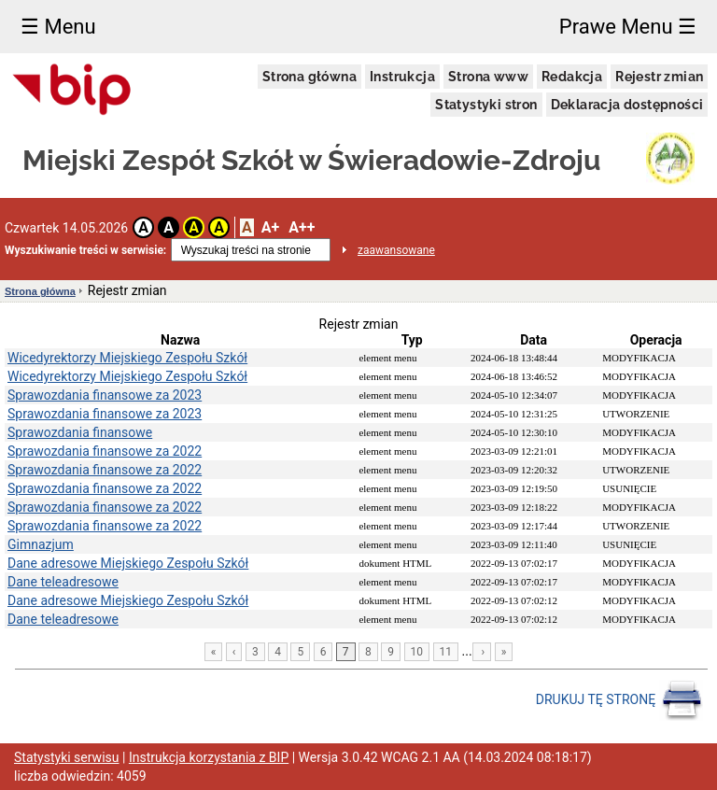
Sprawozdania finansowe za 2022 (104, 451)
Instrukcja (402, 76)
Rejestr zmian (659, 76)
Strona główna (309, 76)
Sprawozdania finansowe (79, 432)
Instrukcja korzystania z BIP (208, 757)
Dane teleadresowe (63, 581)
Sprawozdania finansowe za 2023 (104, 395)
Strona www (488, 76)
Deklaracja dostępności (627, 104)
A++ (301, 227)
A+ (270, 227)
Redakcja (571, 76)
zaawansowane (396, 250)
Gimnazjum (40, 544)
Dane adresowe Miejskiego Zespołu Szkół (127, 563)
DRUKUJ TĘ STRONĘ (619, 700)
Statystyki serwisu (67, 757)
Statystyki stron (486, 104)
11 (446, 651)
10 (417, 651)
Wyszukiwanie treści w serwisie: (85, 250)
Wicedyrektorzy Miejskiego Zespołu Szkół (127, 357)
